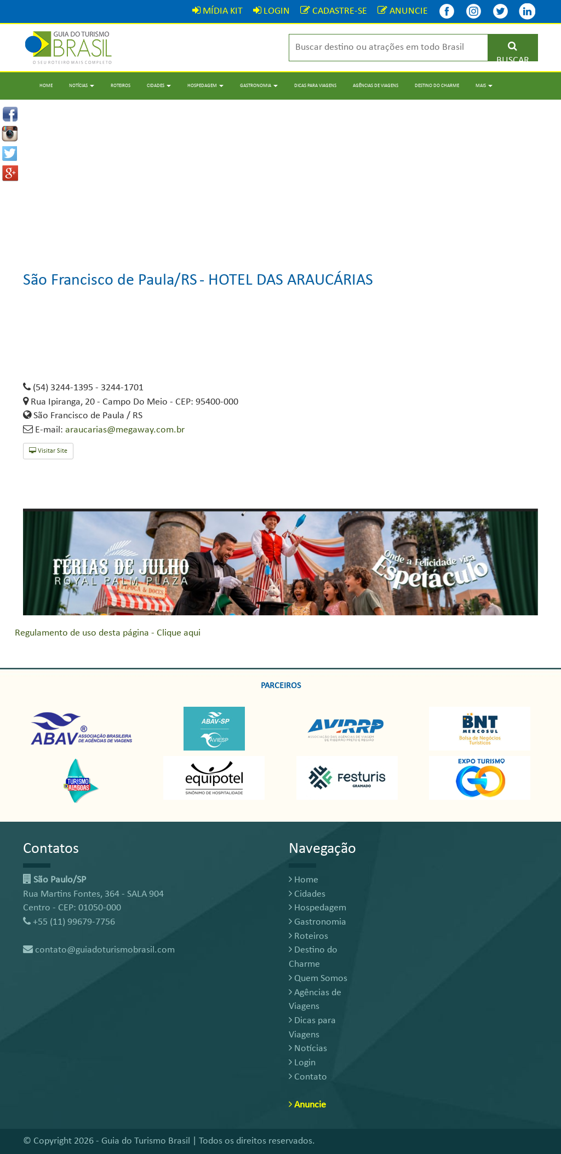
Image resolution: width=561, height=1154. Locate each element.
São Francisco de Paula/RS (110, 280)
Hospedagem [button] (205, 85)
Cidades (307, 894)
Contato (308, 1077)
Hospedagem (317, 908)
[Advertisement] (280, 176)
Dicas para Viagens (315, 85)
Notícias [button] (81, 85)
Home (46, 85)
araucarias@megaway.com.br (125, 430)
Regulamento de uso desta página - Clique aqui (108, 633)
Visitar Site (48, 450)
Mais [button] (484, 85)
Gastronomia (317, 922)
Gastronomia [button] (259, 85)
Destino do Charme (437, 85)
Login (302, 1063)
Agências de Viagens (375, 85)
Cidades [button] (159, 85)
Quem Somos (318, 978)
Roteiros (120, 85)
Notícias (308, 1048)
